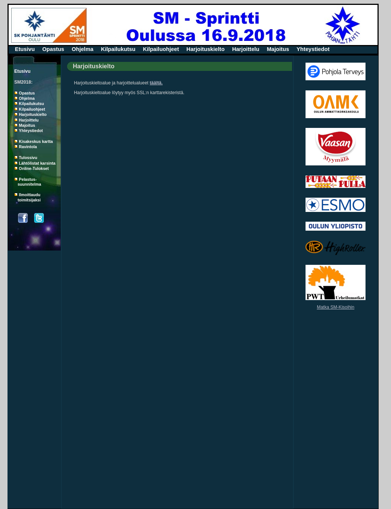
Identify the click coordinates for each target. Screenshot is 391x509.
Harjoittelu (245, 49)
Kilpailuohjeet (161, 49)
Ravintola (28, 146)
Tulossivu (28, 157)
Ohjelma (82, 49)
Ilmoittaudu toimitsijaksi (27, 197)
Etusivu (25, 49)
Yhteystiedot (313, 49)
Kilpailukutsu (118, 49)
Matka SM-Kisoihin (335, 307)
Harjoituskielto (205, 49)
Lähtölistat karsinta (37, 163)
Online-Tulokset (34, 168)
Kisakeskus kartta (36, 141)
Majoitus (278, 49)
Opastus (53, 49)
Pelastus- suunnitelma (27, 181)
